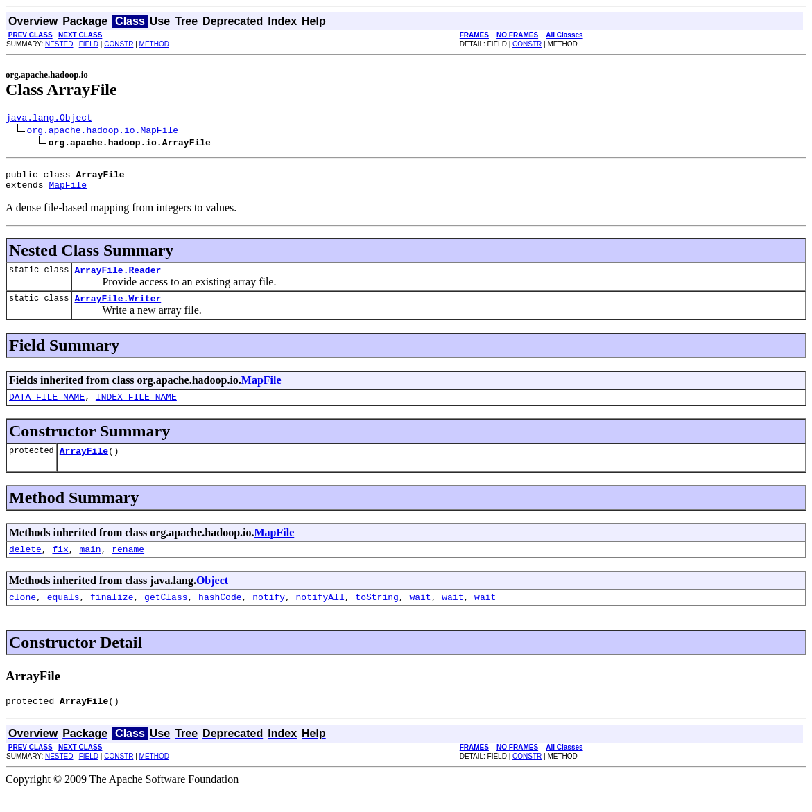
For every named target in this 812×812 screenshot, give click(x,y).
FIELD (88, 44)
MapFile (68, 190)
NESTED (59, 44)
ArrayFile (84, 465)
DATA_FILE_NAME (47, 409)
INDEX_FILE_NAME (136, 409)
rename (128, 565)
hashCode (219, 615)
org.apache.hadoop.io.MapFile (102, 131)
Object (212, 597)
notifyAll (320, 615)
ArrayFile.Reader (117, 278)
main (90, 565)
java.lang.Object (49, 119)
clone (22, 615)
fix (60, 565)
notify (268, 615)
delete (25, 565)
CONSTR (118, 44)
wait (420, 615)
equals (63, 615)
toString (376, 615)
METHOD (154, 44)
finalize (111, 615)
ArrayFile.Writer (117, 308)
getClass (165, 615)
